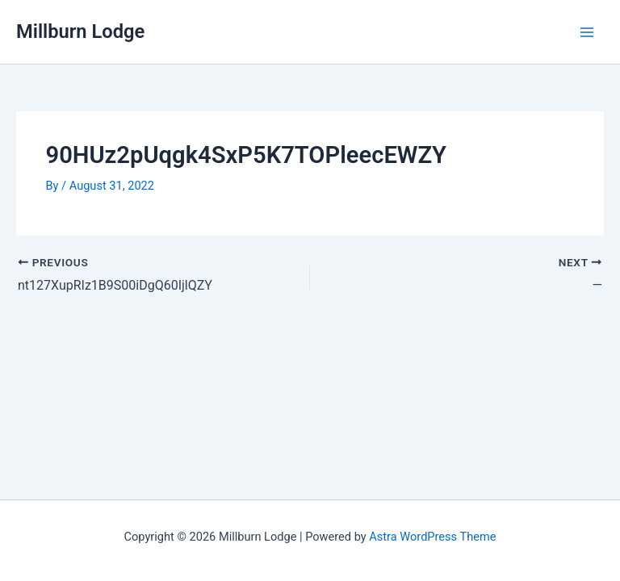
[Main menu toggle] (587, 32)
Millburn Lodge (80, 31)
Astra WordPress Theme (432, 536)
